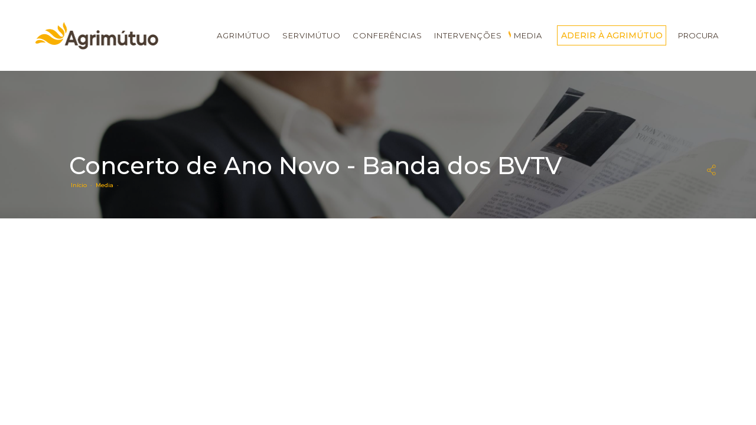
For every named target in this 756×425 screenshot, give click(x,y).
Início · (83, 185)
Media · (109, 185)
